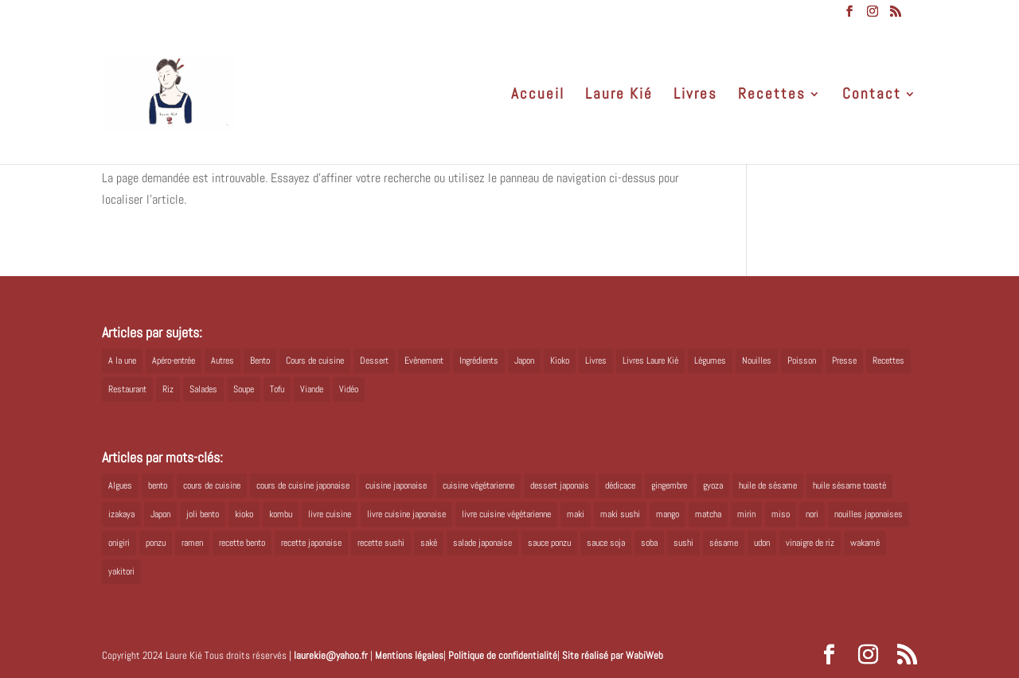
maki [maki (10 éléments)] (575, 514)
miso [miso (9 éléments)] (780, 514)
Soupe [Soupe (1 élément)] (243, 389)
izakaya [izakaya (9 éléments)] (121, 514)
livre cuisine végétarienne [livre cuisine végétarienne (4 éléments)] (506, 514)
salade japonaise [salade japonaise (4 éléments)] (482, 542)
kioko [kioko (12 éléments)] (244, 514)
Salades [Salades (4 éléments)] (203, 389)
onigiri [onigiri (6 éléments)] (119, 542)
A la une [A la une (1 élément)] (122, 360)
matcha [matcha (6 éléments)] (708, 514)
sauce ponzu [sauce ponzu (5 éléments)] (549, 542)
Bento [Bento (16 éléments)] (260, 360)
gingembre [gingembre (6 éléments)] (669, 485)
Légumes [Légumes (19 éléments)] (710, 360)
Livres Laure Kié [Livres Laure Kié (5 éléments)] (650, 360)
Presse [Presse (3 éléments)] (844, 360)
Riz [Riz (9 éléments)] (168, 389)
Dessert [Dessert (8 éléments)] (374, 360)
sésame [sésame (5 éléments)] (723, 542)
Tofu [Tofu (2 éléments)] (277, 389)
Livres (695, 95)
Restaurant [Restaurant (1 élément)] (127, 389)
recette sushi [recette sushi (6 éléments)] (380, 542)
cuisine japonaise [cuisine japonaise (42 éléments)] (396, 485)
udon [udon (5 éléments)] (762, 542)
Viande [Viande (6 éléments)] (311, 389)
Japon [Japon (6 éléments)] (160, 514)
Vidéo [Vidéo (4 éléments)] (348, 389)
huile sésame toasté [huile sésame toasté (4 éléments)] (849, 485)
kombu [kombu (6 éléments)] (280, 514)
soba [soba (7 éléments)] (649, 542)
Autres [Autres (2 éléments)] (222, 360)
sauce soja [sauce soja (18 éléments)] (606, 542)
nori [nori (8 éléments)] (812, 514)
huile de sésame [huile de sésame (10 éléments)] (768, 485)
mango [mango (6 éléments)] (667, 514)
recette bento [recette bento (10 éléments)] (242, 542)
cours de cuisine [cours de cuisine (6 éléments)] (211, 485)
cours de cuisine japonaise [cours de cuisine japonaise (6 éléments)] (302, 485)
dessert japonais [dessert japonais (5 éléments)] (559, 485)
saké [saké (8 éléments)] (428, 542)
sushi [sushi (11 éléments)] (683, 542)
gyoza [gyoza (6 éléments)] (713, 485)
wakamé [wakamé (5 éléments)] (865, 542)
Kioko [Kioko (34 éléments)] (559, 360)
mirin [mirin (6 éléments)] (746, 514)
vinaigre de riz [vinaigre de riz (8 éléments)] (810, 542)
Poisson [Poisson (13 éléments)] (801, 360)
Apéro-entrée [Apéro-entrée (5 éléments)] (173, 360)
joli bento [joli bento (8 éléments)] (202, 514)
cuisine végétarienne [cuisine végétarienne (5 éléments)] (478, 485)
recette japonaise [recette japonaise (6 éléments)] (311, 542)
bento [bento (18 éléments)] (157, 485)
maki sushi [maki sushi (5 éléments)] (620, 514)
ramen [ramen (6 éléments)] (192, 542)
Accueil (537, 95)
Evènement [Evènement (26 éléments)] (423, 360)
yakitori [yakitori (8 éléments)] (121, 571)
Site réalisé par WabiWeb (612, 655)
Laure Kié (619, 95)
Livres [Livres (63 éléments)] (596, 360)
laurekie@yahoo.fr (331, 655)
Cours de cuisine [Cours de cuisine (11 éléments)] (315, 360)
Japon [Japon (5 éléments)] (524, 360)
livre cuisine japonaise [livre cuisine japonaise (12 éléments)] (406, 514)
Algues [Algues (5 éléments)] (120, 485)
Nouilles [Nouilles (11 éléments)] (756, 360)
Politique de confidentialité (502, 655)
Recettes (772, 95)
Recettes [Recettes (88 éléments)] (888, 360)
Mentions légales (409, 655)
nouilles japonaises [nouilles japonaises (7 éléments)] (868, 514)
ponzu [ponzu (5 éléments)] (156, 542)
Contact (871, 95)
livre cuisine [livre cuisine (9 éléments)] (329, 514)
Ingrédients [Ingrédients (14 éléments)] (478, 360)
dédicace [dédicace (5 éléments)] (620, 485)
